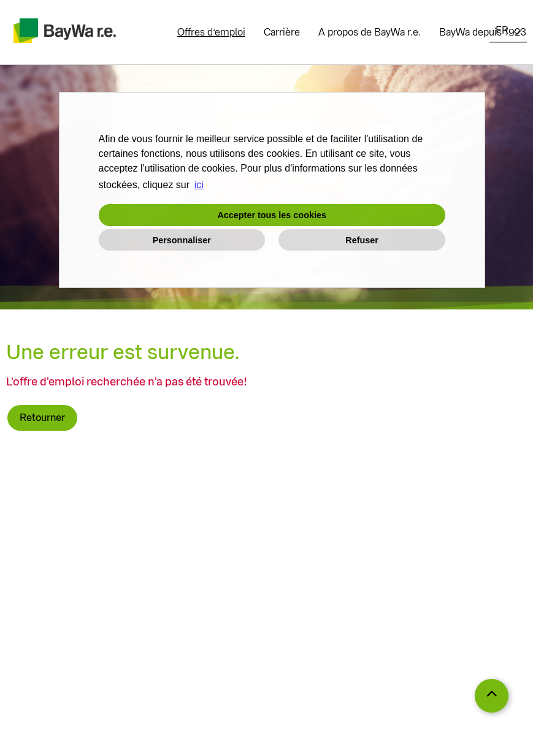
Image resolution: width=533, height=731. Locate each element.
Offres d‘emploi (211, 32)
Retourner (42, 417)
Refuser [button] (361, 240)
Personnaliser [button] (182, 240)
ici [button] (199, 185)
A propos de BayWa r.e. (369, 32)
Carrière (282, 32)
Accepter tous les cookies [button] (271, 215)
